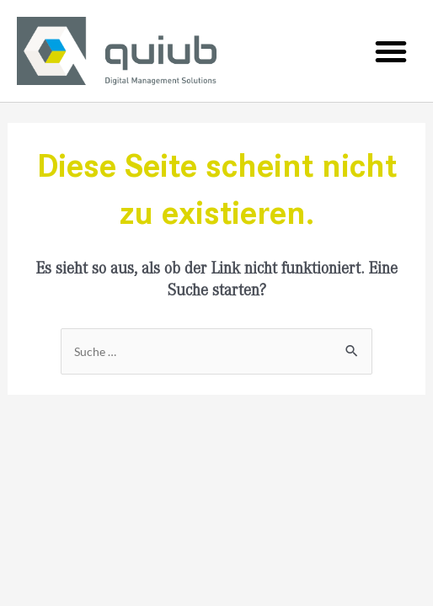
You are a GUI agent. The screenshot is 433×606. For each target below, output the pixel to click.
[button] (391, 51)
